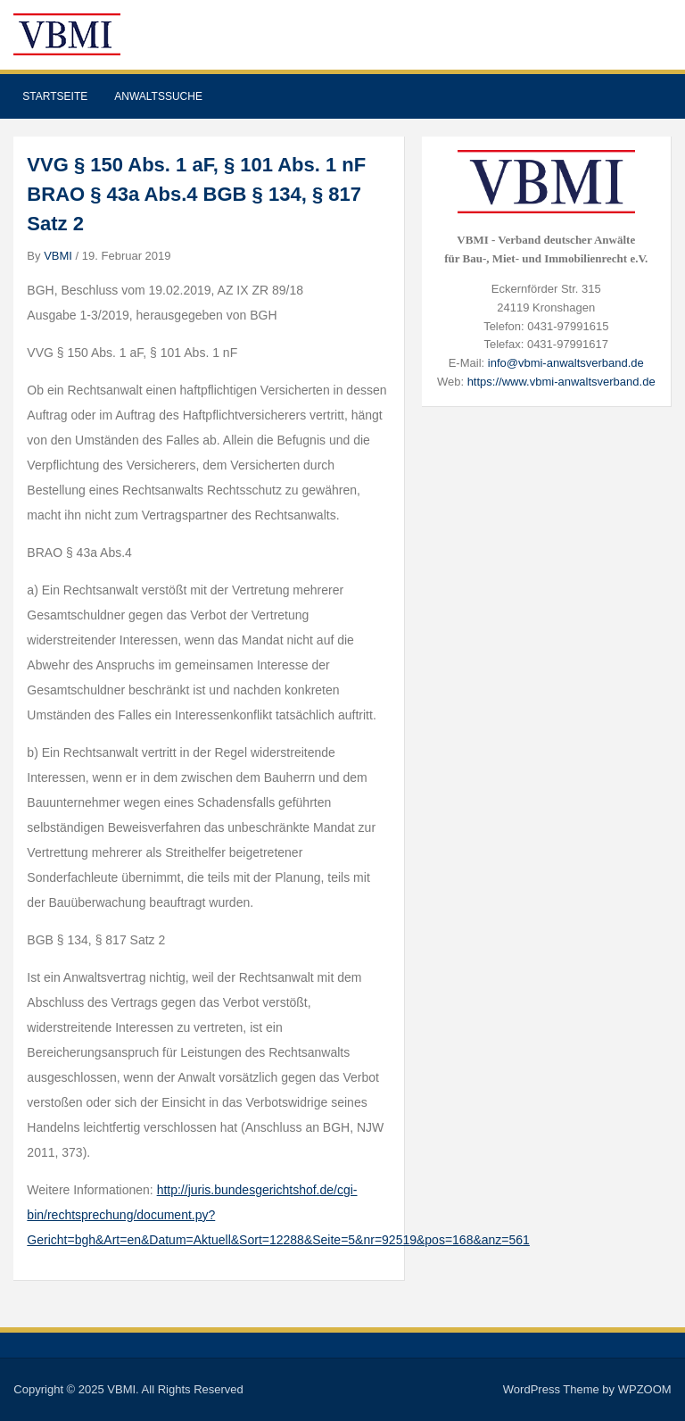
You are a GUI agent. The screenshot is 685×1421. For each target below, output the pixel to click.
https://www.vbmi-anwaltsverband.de (561, 381)
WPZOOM (645, 1389)
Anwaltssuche (158, 96)
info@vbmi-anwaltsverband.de (566, 363)
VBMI (58, 255)
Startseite (54, 96)
